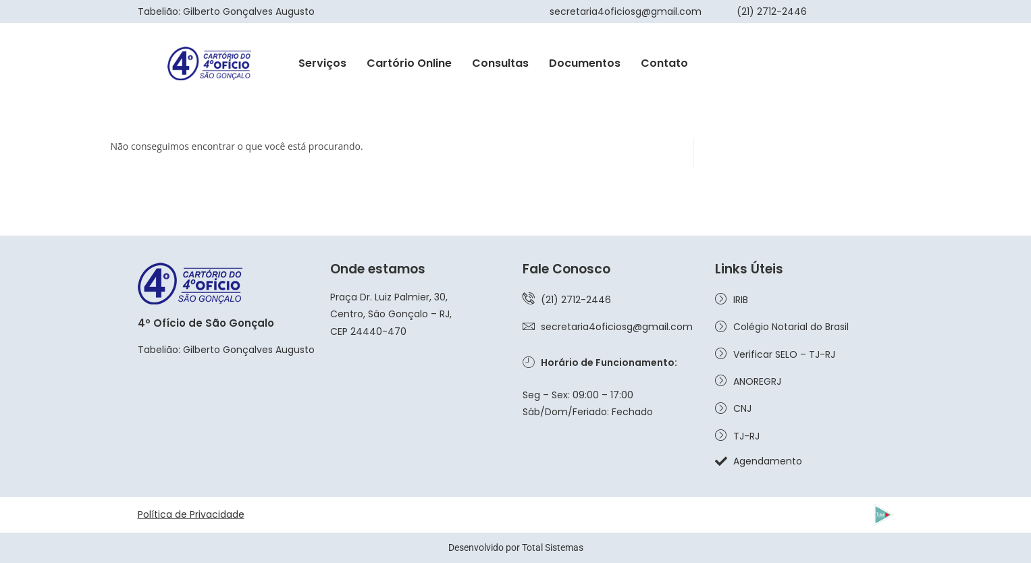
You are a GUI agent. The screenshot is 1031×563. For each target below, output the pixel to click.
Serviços (322, 63)
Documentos (584, 63)
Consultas (500, 63)
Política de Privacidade (191, 514)
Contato (664, 63)
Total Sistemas (552, 547)
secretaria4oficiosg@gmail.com (626, 11)
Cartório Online (409, 63)
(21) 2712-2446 (772, 11)
